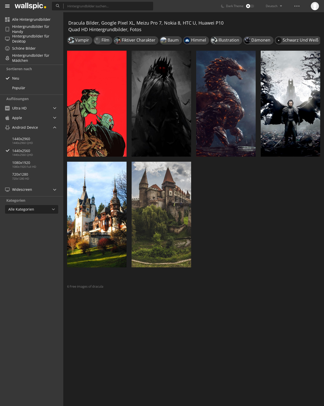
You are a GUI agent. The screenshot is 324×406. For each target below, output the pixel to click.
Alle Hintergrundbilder (28, 19)
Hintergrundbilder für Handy (27, 29)
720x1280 (20, 174)
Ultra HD (16, 108)
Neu (15, 78)
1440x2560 (37, 151)
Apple (13, 117)
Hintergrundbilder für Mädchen (27, 58)
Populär (18, 87)
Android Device (21, 127)
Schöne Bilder (20, 48)
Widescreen (18, 189)
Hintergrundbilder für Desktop (27, 39)
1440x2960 (21, 139)
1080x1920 (21, 162)
